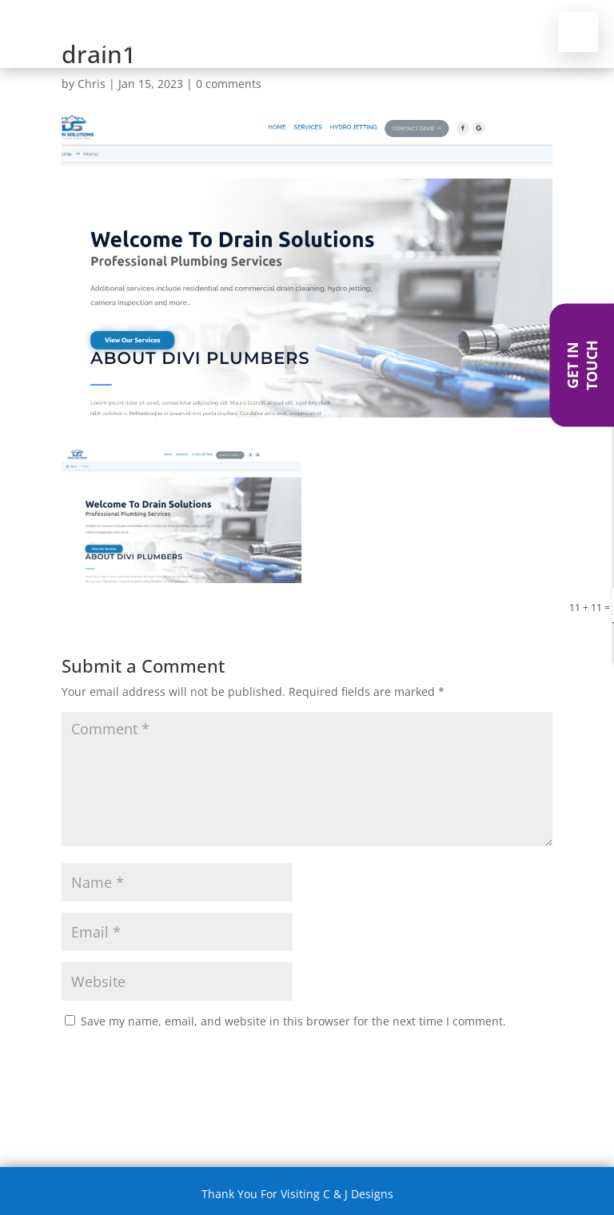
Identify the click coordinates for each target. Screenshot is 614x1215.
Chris (92, 83)
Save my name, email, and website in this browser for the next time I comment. (293, 1021)
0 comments (228, 83)
